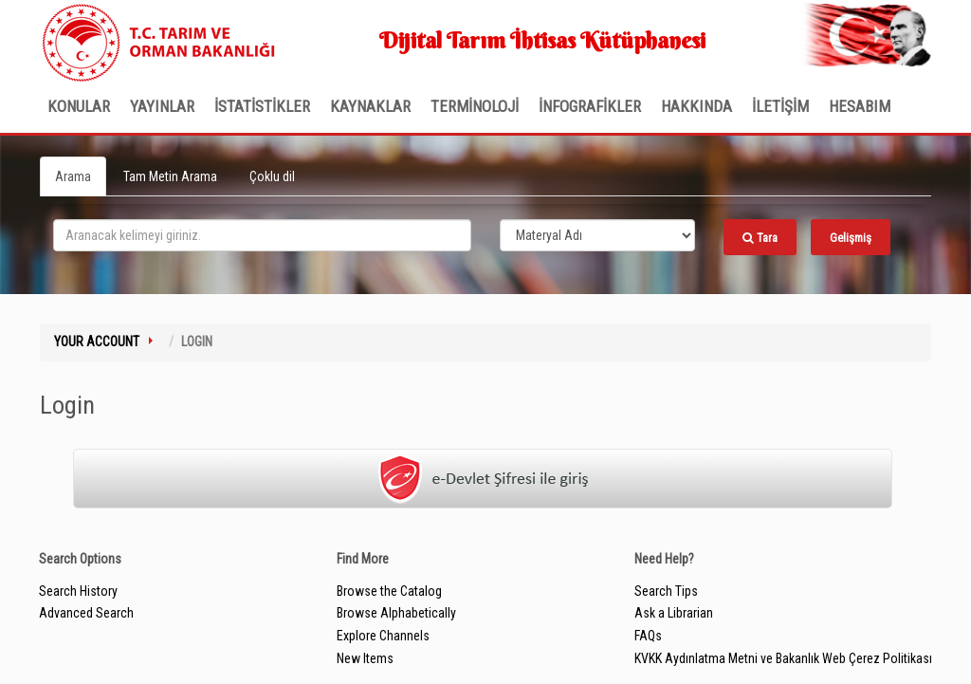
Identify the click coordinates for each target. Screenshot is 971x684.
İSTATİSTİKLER (262, 106)
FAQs (648, 635)
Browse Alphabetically (396, 612)
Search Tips (666, 591)
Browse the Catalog (389, 591)
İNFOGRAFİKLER (590, 106)
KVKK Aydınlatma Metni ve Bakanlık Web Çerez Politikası (783, 658)
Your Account (96, 341)
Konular (78, 106)
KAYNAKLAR (370, 106)
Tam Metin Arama (170, 176)
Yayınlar (162, 106)
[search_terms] (262, 235)
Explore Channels (383, 635)
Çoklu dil (272, 176)
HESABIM (859, 106)
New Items (365, 658)
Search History (78, 591)
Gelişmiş (850, 238)
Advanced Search (86, 612)
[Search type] (597, 235)
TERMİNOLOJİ (475, 106)
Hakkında (696, 106)
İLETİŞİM (780, 106)
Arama (73, 176)
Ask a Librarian (673, 612)
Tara (760, 238)
